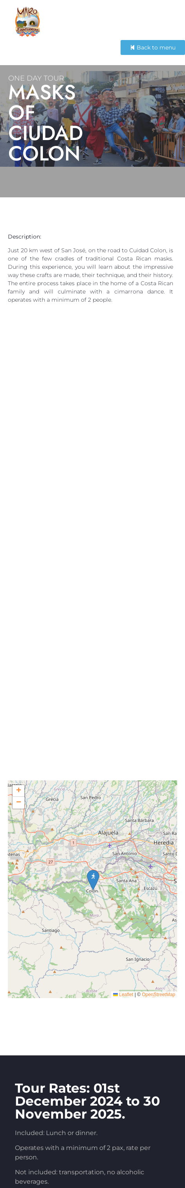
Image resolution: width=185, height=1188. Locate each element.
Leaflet (123, 1019)
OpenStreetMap (158, 1019)
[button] (18, 816)
